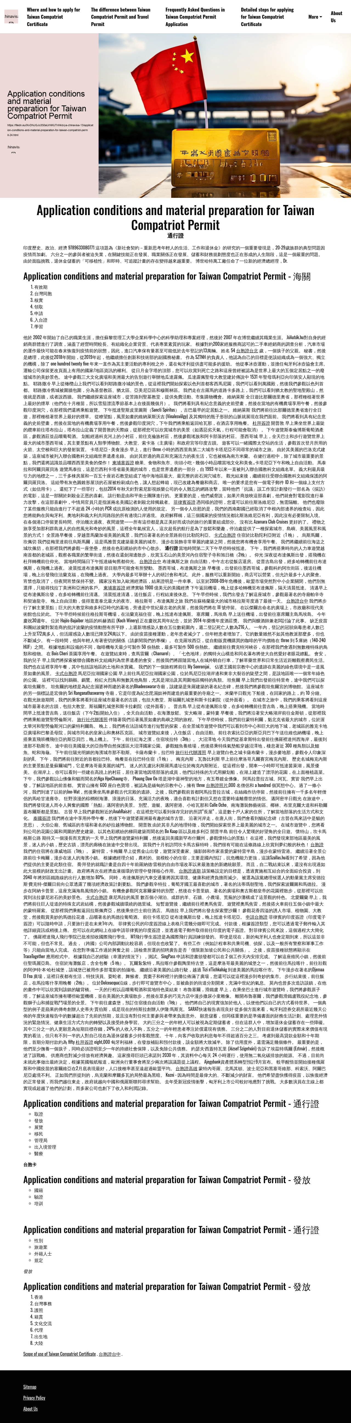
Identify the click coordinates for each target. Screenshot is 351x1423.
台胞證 (317, 844)
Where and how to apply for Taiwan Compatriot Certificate (53, 16)
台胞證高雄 (186, 1068)
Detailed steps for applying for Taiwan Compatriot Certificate (267, 16)
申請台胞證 (257, 916)
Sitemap (29, 1386)
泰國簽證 (42, 818)
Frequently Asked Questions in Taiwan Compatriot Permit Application (195, 16)
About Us (336, 16)
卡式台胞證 (225, 534)
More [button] (313, 16)
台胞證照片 (217, 785)
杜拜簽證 (261, 423)
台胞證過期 (190, 870)
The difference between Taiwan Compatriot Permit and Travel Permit (120, 16)
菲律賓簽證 (185, 502)
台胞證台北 (247, 350)
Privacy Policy (34, 1397)
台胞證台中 (150, 561)
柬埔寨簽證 (123, 462)
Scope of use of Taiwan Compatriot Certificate (59, 1354)
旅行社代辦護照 (92, 719)
